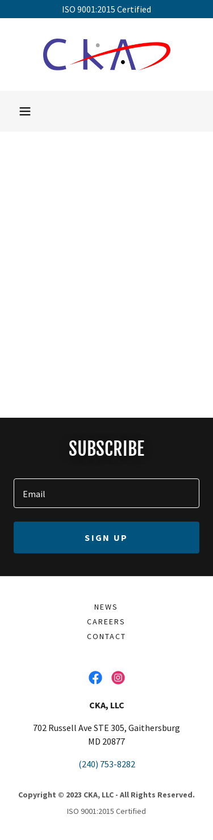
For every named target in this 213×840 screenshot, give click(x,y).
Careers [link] (106, 621)
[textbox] (106, 493)
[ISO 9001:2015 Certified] (106, 9)
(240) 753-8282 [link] (106, 764)
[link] (106, 54)
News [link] (106, 607)
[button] (25, 111)
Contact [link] (106, 636)
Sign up (106, 537)
